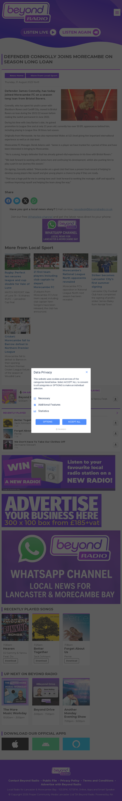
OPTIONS (47, 422)
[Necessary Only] (87, 372)
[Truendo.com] (61, 429)
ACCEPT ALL (74, 422)
